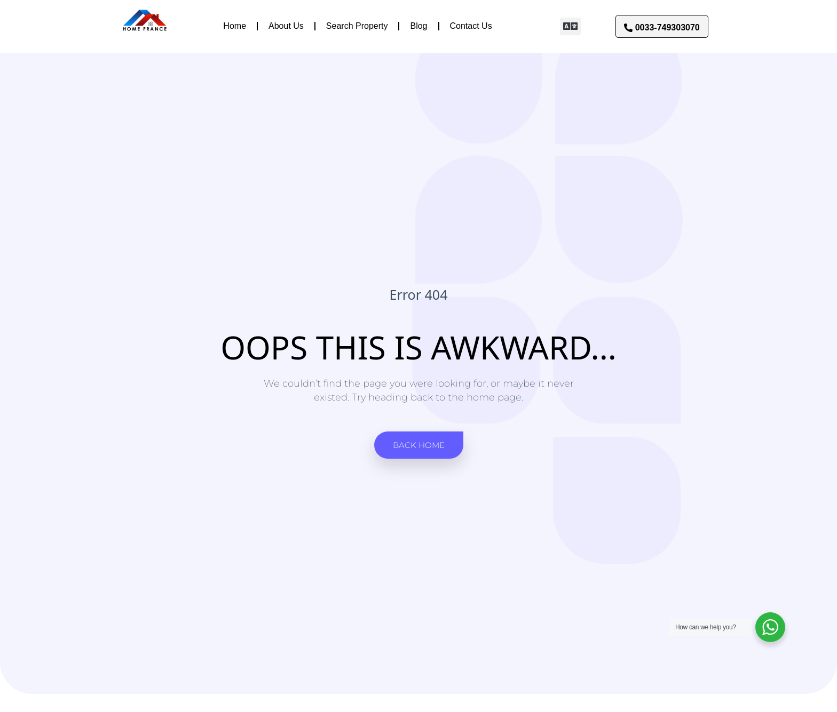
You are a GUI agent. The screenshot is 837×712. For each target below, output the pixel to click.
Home (234, 25)
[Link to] (144, 26)
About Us (286, 25)
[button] (570, 26)
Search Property (357, 25)
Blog (418, 25)
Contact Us (471, 25)
